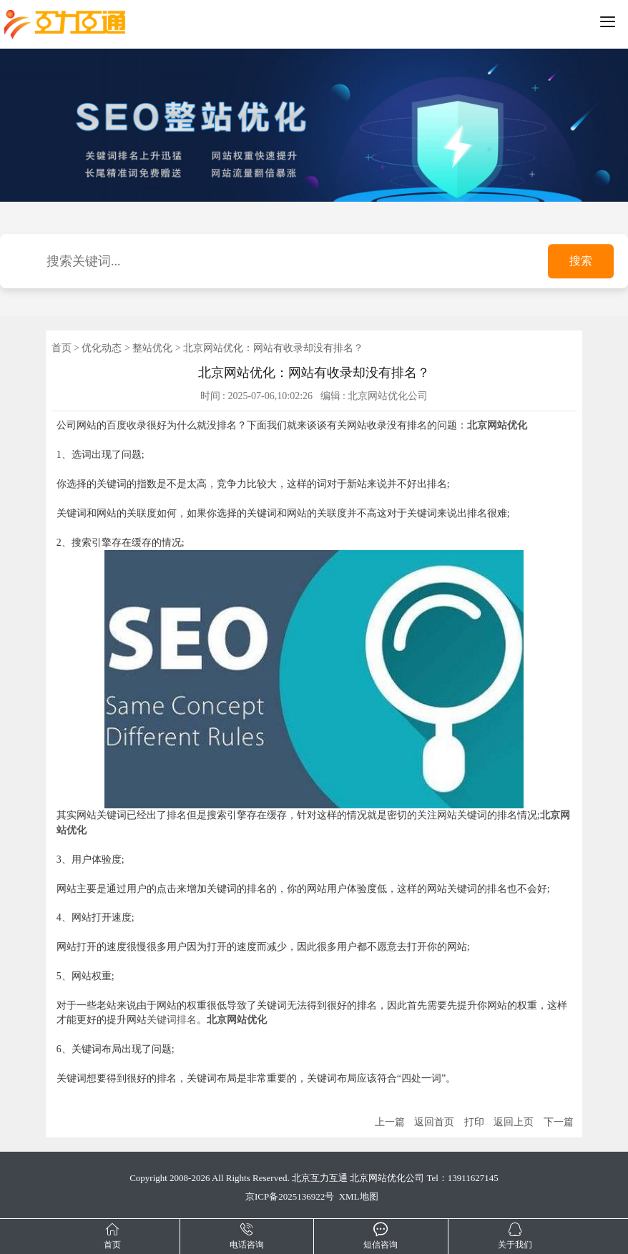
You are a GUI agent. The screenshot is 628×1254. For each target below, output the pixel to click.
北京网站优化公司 (387, 1177)
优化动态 (102, 348)
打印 (474, 1122)
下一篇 (559, 1122)
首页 (61, 348)
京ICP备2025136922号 (289, 1196)
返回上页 (514, 1122)
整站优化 (152, 348)
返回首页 (434, 1122)
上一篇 (390, 1122)
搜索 (580, 261)
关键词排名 (172, 1019)
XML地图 (358, 1196)
